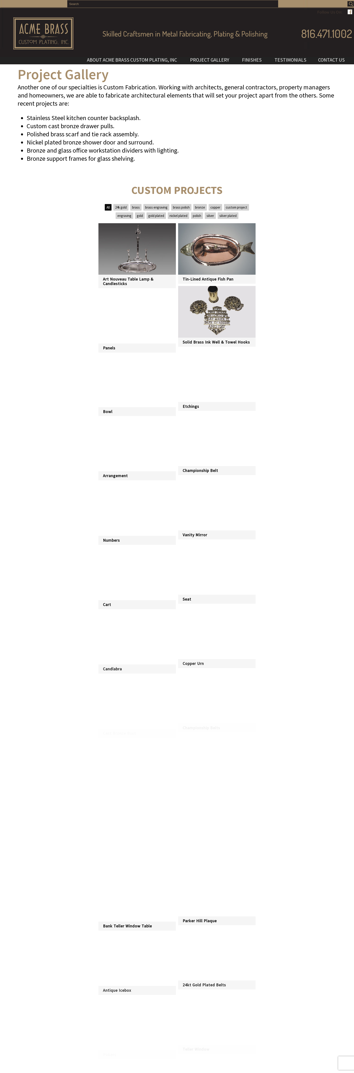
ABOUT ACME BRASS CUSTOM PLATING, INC (132, 60)
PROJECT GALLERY (210, 60)
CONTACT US (331, 60)
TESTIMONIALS (290, 60)
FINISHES (252, 60)
